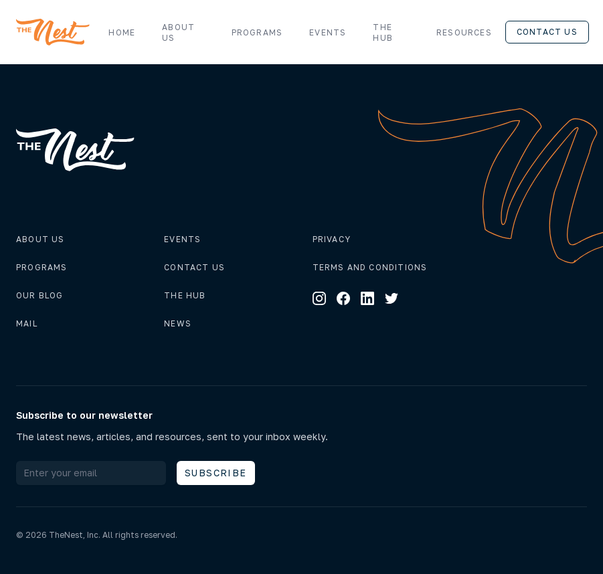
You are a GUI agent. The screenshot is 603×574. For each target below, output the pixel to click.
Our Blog (40, 295)
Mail (26, 323)
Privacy (332, 239)
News (177, 323)
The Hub (383, 32)
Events (327, 32)
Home (121, 32)
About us (178, 32)
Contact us (547, 32)
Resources (470, 32)
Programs (257, 32)
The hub (184, 295)
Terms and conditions (370, 267)
